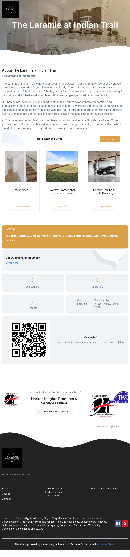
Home (5, 488)
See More (109, 139)
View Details (20, 206)
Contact (6, 498)
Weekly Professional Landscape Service (62, 191)
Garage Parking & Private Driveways (104, 191)
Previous (86, 405)
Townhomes (20, 190)
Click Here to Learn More (54, 411)
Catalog (6, 493)
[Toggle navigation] (125, 9)
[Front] (11, 9)
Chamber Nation (106, 544)
